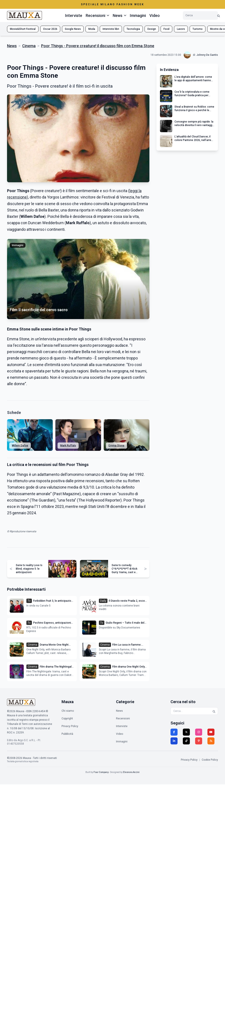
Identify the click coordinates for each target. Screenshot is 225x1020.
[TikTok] (186, 740)
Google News (73, 29)
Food (166, 29)
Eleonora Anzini (131, 772)
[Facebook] (174, 732)
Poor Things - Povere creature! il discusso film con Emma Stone (97, 45)
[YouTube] (210, 732)
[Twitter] (186, 732)
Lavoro (181, 29)
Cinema (29, 45)
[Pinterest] (198, 740)
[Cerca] (218, 15)
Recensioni (123, 718)
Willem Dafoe (20, 445)
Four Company (101, 772)
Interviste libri (111, 29)
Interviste (73, 15)
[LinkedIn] (174, 740)
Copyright (67, 718)
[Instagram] (198, 732)
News (12, 45)
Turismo (197, 29)
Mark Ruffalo (68, 445)
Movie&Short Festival (23, 29)
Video (154, 15)
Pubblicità (67, 733)
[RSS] (210, 740)
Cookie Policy (210, 759)
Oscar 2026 (50, 29)
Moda (91, 29)
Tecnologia (133, 29)
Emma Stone (116, 445)
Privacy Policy (70, 726)
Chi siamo (68, 710)
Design (151, 29)
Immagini (138, 15)
